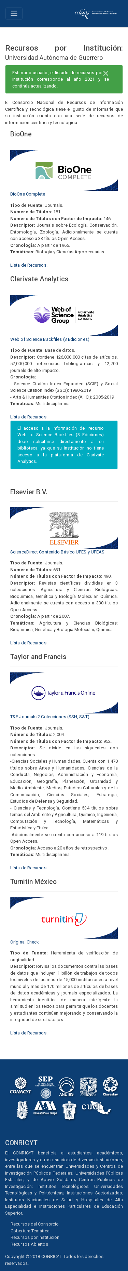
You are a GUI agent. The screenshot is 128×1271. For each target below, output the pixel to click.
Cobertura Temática (30, 1230)
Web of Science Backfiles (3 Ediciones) (49, 339)
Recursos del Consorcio (35, 1224)
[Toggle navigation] (14, 13)
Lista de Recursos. (28, 265)
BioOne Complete (27, 194)
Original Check (24, 942)
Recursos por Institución (35, 1237)
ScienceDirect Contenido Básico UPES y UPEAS (57, 551)
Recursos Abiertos (29, 1244)
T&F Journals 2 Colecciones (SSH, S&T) (49, 716)
